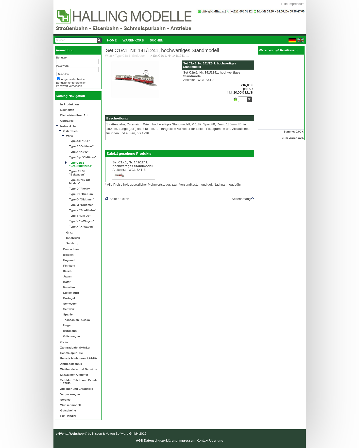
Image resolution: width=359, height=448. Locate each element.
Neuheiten (67, 109)
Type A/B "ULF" (79, 140)
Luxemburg (71, 292)
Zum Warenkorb (293, 137)
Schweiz (69, 309)
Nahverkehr (68, 126)
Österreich (70, 131)
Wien (69, 135)
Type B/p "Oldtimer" (83, 157)
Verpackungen (70, 394)
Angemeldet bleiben (73, 79)
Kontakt (202, 440)
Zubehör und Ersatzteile (76, 388)
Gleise (64, 342)
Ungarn (68, 325)
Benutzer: (62, 57)
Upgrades (67, 120)
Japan (67, 276)
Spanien (68, 314)
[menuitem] (112, 40)
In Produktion (69, 104)
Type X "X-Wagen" (81, 226)
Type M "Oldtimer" (81, 204)
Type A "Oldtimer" (81, 146)
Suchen (156, 40)
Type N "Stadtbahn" (82, 210)
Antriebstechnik (71, 363)
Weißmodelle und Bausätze (79, 369)
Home (112, 40)
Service (65, 399)
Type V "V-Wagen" (81, 221)
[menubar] (135, 40)
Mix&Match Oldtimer (74, 374)
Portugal (69, 298)
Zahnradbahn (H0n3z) (75, 347)
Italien (67, 271)
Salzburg (72, 243)
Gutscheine (68, 410)
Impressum (296, 4)
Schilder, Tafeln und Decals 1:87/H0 (79, 381)
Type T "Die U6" (80, 215)
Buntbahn (70, 330)
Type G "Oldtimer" (81, 199)
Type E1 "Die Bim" (81, 193)
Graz (69, 232)
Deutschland (72, 249)
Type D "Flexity (79, 188)
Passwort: (62, 65)
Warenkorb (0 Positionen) (278, 50)
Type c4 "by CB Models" (79, 181)
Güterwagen (71, 336)
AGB (139, 440)
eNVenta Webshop (70, 433)
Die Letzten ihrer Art (74, 115)
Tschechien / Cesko (76, 319)
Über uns (216, 440)
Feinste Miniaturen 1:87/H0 (78, 358)
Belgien (68, 254)
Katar (67, 281)
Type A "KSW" (79, 151)
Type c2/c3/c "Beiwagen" (77, 173)
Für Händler (68, 415)
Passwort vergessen (69, 85)
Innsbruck (73, 237)
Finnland (69, 265)
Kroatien (69, 287)
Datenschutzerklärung (161, 440)
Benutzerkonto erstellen (71, 82)
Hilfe (284, 4)
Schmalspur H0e (71, 352)
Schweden (70, 303)
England (69, 260)
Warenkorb (133, 40)
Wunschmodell (70, 405)
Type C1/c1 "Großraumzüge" (80, 164)
